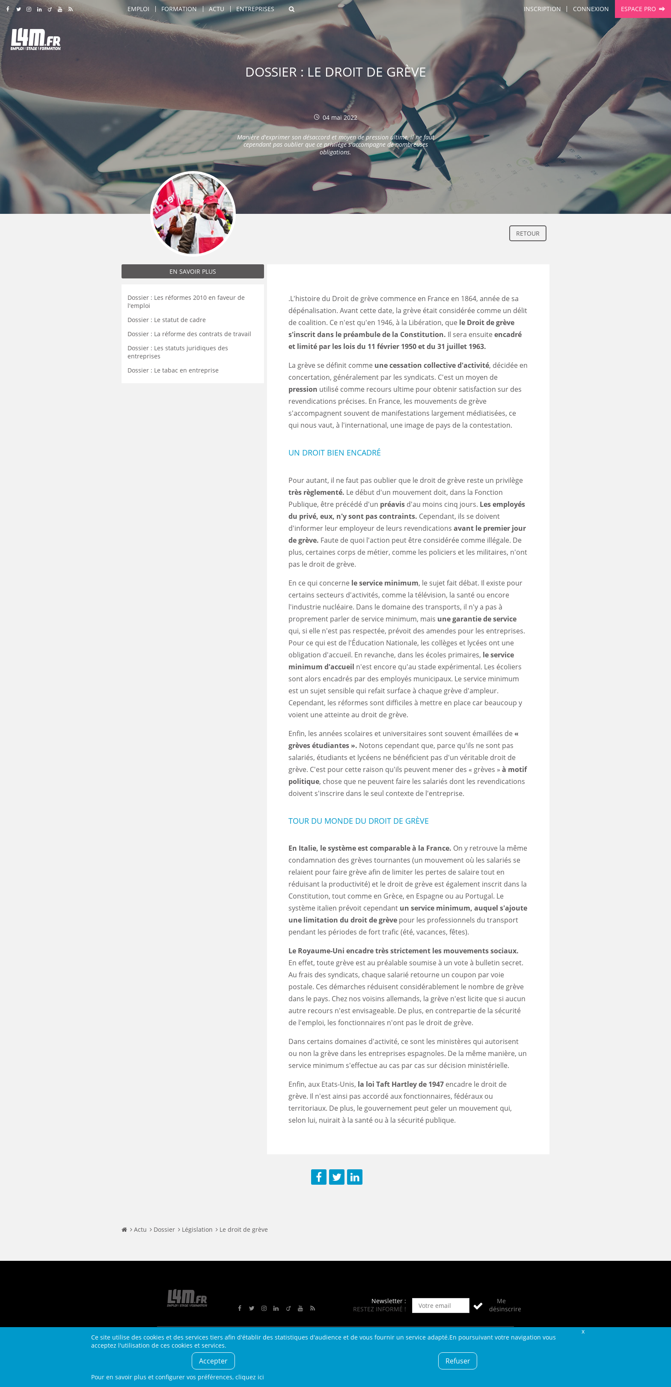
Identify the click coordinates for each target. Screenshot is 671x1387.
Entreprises (255, 9)
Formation (179, 9)
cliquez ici (249, 1377)
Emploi (138, 9)
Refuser (457, 1361)
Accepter (213, 1361)
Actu (216, 9)
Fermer (583, 1331)
